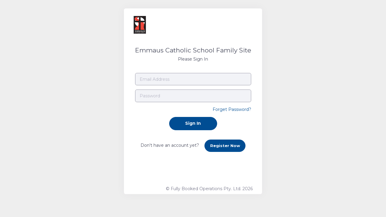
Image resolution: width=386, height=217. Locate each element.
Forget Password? (232, 109)
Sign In (193, 123)
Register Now (225, 145)
